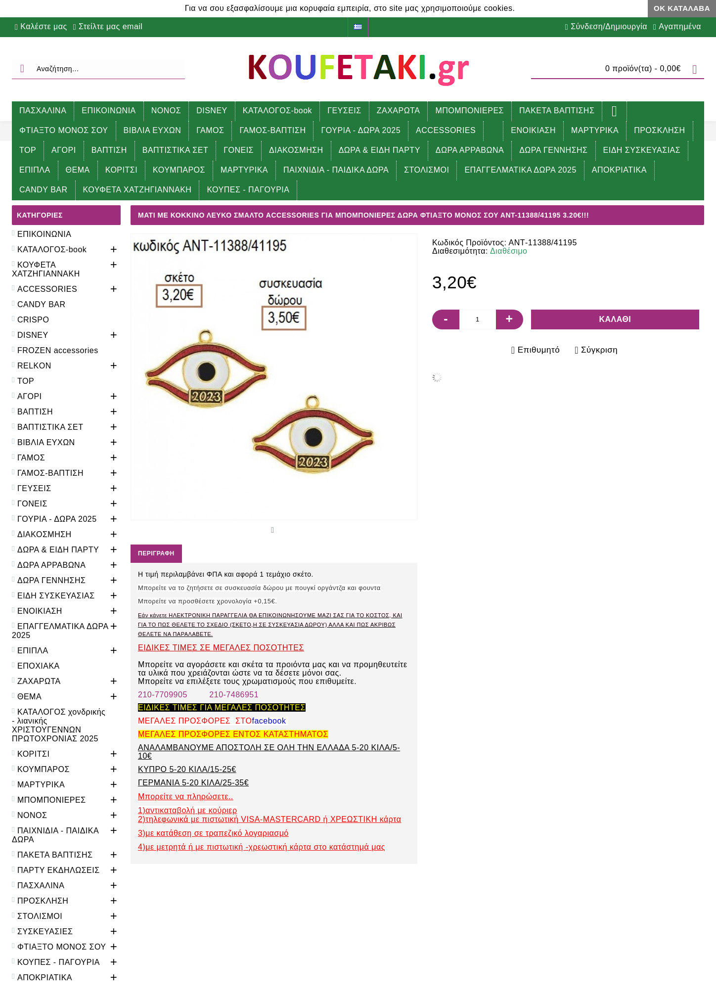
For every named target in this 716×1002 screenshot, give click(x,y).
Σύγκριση (599, 350)
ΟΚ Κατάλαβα (682, 8)
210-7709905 (162, 694)
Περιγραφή (156, 553)
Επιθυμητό (539, 350)
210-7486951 (234, 694)
